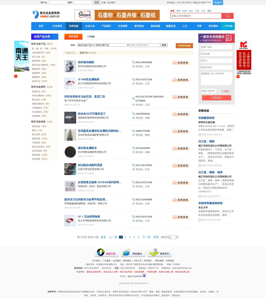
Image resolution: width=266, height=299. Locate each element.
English (218, 2)
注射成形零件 (38, 52)
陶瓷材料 (36, 69)
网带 (34, 130)
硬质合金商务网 (94, 272)
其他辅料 (36, 116)
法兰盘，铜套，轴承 (210, 174)
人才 (185, 26)
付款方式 (138, 260)
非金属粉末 (37, 112)
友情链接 (170, 260)
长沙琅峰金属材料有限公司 (92, 152)
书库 (199, 26)
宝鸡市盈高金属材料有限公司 (93, 135)
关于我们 (96, 260)
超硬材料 (36, 73)
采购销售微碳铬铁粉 (210, 205)
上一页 (113, 237)
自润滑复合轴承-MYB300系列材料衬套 (101, 182)
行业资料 (122, 26)
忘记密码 (111, 2)
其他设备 (36, 159)
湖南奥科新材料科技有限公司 (93, 117)
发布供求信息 (184, 45)
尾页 (156, 237)
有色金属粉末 (38, 95)
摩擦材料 (36, 77)
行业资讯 (57, 26)
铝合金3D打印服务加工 (92, 113)
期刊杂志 (139, 26)
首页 (41, 26)
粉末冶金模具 (38, 147)
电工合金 (36, 57)
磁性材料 (36, 61)
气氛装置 (36, 142)
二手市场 (227, 26)
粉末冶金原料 (38, 87)
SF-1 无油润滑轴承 (89, 216)
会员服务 (117, 260)
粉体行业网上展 (166, 272)
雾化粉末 (36, 99)
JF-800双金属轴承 (88, 79)
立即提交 (216, 100)
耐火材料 (36, 134)
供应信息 (73, 36)
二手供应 (91, 36)
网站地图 (159, 260)
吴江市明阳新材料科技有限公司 (94, 83)
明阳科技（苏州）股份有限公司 (94, 186)
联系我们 (148, 260)
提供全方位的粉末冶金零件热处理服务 (87, 199)
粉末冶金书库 (126, 272)
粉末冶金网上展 (182, 272)
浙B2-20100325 (135, 276)
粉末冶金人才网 (110, 272)
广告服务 (106, 260)
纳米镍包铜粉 (86, 62)
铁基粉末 (36, 91)
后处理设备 (37, 151)
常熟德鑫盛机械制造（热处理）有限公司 (85, 203)
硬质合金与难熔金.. (40, 65)
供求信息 (74, 26)
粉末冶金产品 (38, 44)
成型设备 (36, 138)
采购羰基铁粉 (206, 120)
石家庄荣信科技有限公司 (91, 169)
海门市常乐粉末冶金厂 (76, 100)
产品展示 (106, 26)
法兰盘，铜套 (206, 143)
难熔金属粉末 (38, 104)
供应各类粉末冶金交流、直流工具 (84, 96)
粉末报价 (213, 26)
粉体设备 (36, 155)
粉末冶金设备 (38, 121)
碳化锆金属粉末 (87, 148)
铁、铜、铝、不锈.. (40, 48)
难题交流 (170, 26)
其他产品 (36, 81)
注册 (104, 2)
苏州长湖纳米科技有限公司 (92, 66)
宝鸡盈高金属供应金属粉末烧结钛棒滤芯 (102, 130)
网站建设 (127, 260)
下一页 (146, 237)
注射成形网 (139, 272)
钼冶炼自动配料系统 (90, 165)
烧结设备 (36, 126)
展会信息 (155, 26)
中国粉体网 (152, 272)
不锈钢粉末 (37, 108)
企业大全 (90, 26)
